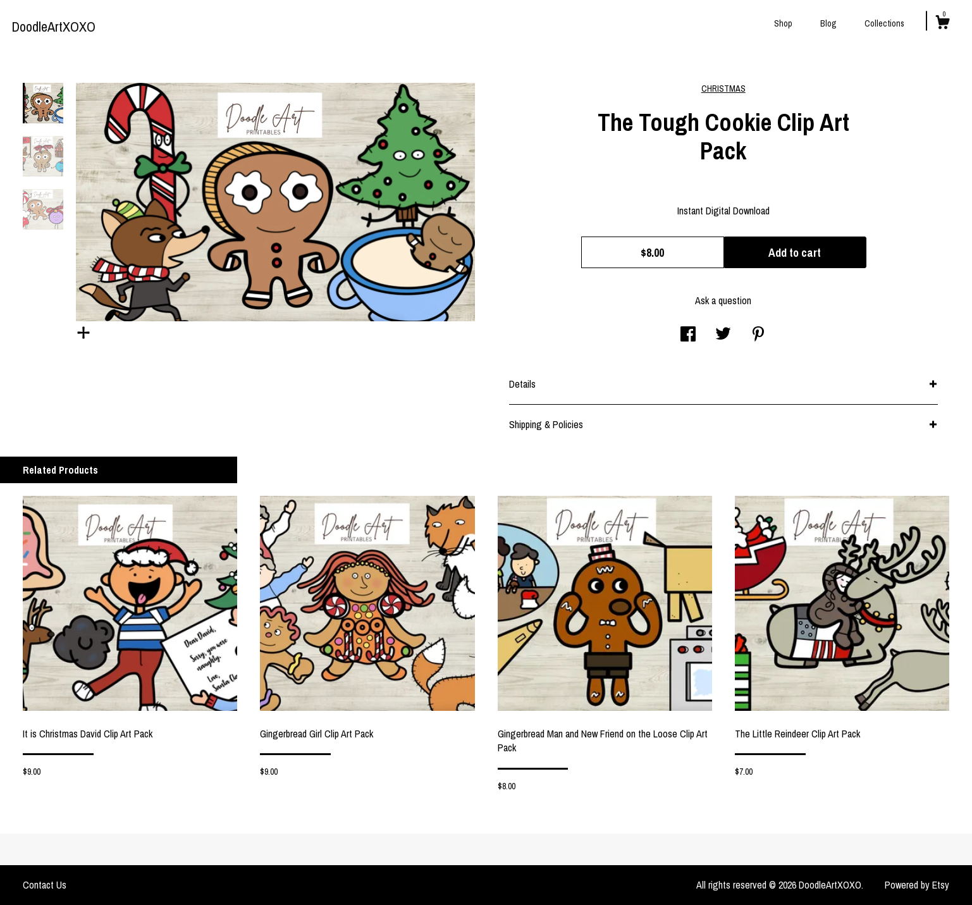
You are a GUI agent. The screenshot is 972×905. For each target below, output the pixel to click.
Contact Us (44, 885)
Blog (828, 23)
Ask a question (723, 300)
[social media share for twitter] (723, 335)
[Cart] (942, 24)
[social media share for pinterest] (758, 335)
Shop (783, 23)
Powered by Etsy (917, 885)
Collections (884, 23)
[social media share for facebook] (688, 335)
